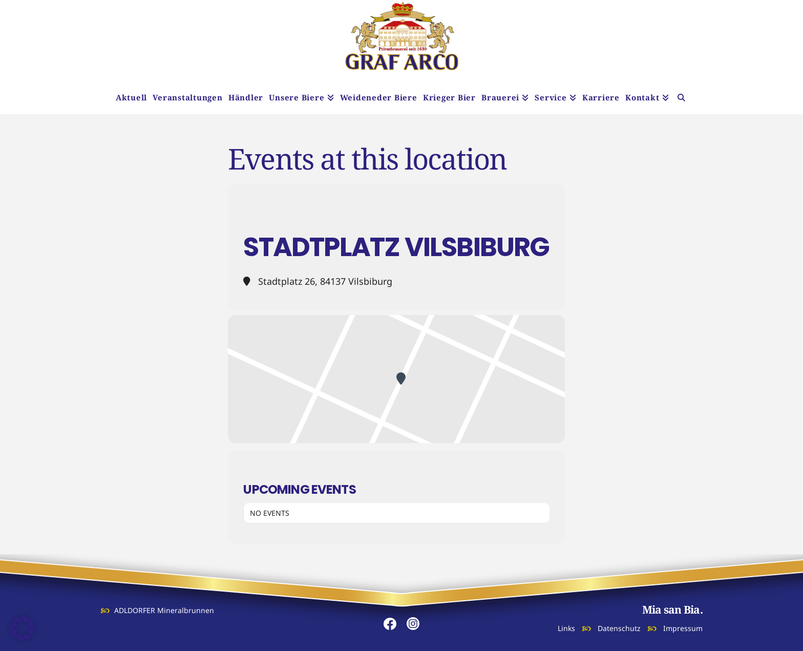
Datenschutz (619, 628)
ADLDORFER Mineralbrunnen (164, 610)
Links (566, 628)
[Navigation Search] (681, 98)
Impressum (683, 628)
